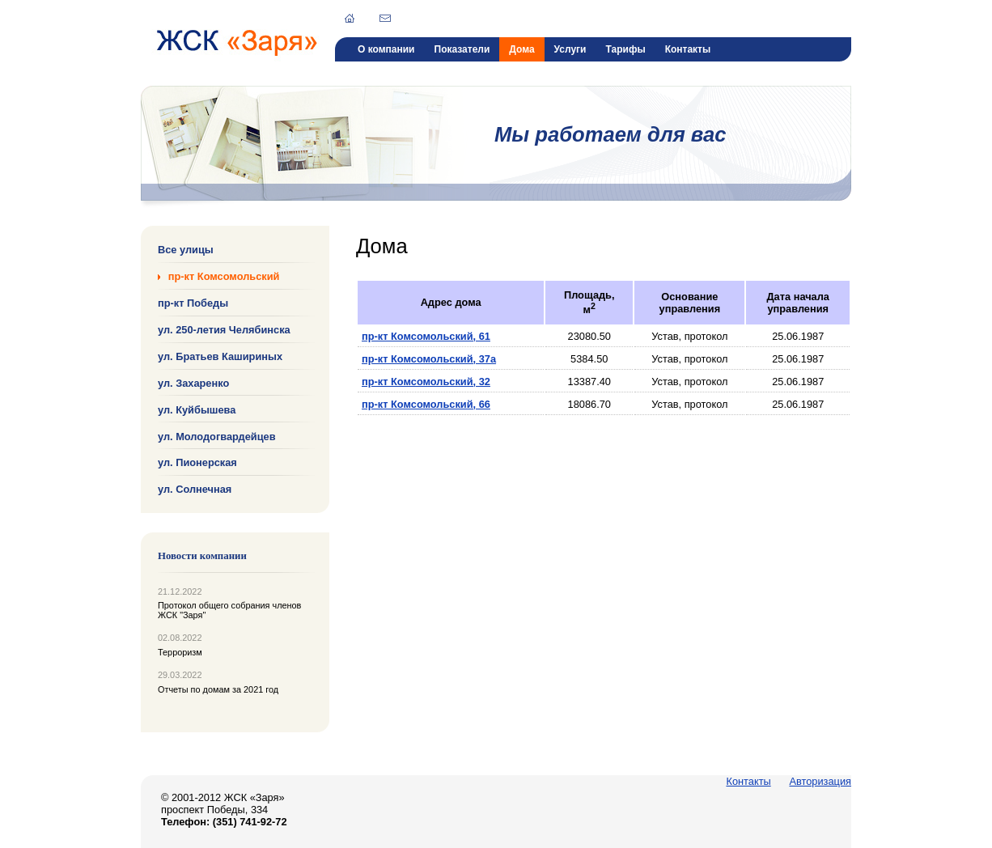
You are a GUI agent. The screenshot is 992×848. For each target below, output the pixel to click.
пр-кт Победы (193, 303)
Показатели (462, 49)
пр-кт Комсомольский (224, 276)
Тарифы (625, 49)
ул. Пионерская (197, 462)
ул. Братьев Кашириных (220, 356)
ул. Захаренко (193, 383)
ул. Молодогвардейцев (217, 436)
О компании (386, 49)
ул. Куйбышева (196, 409)
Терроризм (180, 652)
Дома (521, 49)
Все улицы (186, 250)
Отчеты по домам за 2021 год (218, 689)
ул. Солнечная (194, 489)
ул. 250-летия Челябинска (224, 330)
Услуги (570, 49)
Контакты (688, 49)
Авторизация (820, 781)
